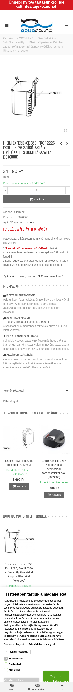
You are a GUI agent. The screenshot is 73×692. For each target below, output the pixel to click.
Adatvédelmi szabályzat (42, 644)
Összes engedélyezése (56, 679)
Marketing (14, 670)
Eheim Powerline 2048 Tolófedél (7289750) (19, 462)
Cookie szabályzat (14, 644)
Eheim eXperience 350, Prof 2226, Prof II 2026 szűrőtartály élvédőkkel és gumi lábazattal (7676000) (19, 572)
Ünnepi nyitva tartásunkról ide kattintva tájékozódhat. (36, 4)
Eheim (31, 222)
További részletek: (18, 652)
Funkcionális (16, 658)
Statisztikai (15, 664)
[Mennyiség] (36, 190)
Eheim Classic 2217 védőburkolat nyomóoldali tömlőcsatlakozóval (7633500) (54, 469)
